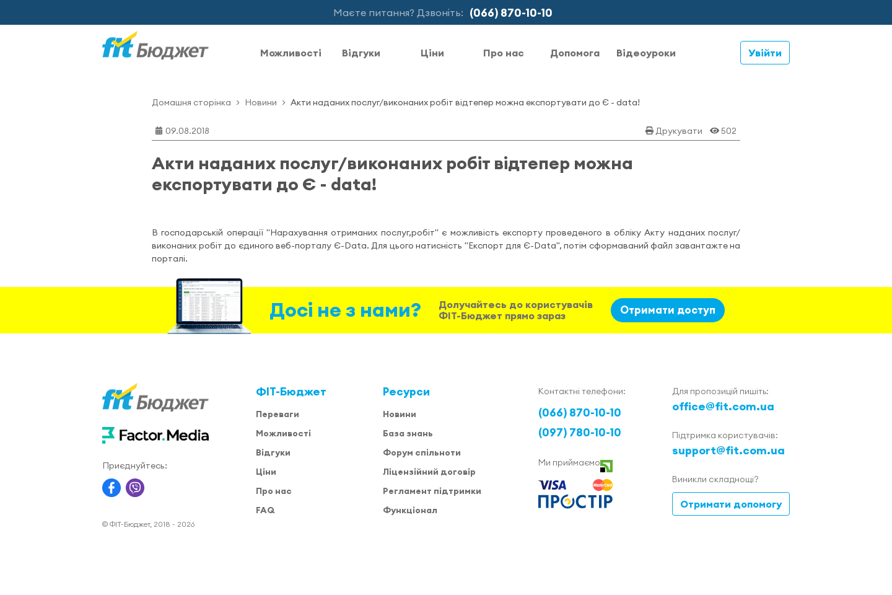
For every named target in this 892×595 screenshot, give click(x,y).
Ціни (432, 52)
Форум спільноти (422, 452)
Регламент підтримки (432, 490)
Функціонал (410, 510)
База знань (408, 433)
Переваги (277, 414)
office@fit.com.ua (723, 406)
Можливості (290, 52)
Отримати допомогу (731, 504)
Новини (261, 102)
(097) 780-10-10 (579, 432)
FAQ (265, 510)
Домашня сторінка (191, 102)
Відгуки (361, 52)
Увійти (765, 52)
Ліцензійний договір (429, 471)
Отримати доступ (667, 310)
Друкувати (678, 130)
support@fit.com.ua (728, 450)
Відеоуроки (646, 52)
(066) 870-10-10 (511, 13)
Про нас (503, 52)
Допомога (575, 52)
